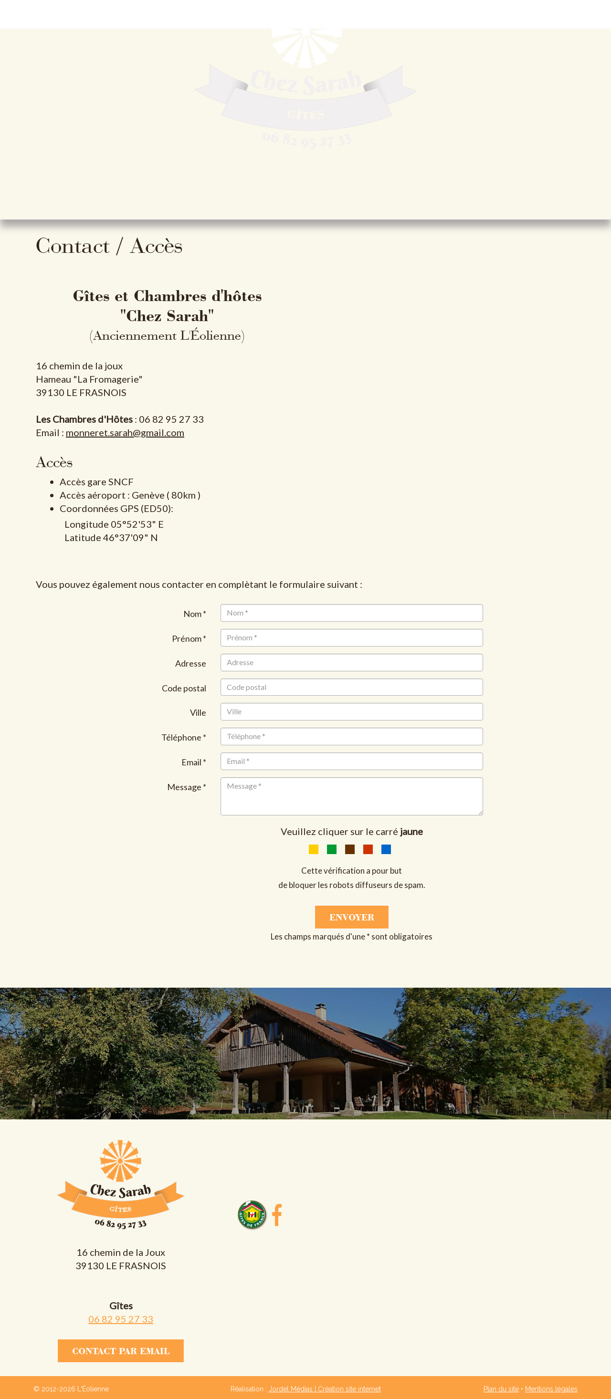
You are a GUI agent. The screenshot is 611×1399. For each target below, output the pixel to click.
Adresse (190, 663)
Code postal (184, 688)
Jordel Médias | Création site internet (325, 1389)
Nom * (194, 613)
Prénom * (189, 638)
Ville (198, 712)
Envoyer (351, 917)
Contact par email (120, 1351)
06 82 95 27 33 (120, 1319)
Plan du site (501, 1389)
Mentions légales (551, 1389)
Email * (193, 762)
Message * (186, 787)
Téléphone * (183, 737)
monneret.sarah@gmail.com (125, 432)
